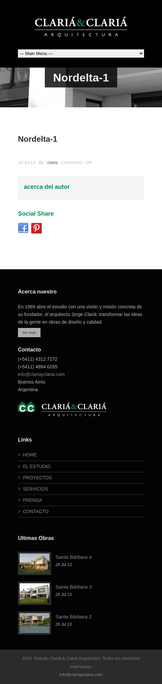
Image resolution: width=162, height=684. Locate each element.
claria (52, 162)
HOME (30, 454)
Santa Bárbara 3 (73, 587)
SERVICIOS (35, 489)
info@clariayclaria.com (41, 374)
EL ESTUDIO (36, 466)
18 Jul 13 (27, 162)
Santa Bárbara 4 (73, 557)
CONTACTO (35, 511)
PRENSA (32, 500)
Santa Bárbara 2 (73, 616)
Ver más (29, 333)
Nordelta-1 (37, 138)
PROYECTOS (37, 477)
